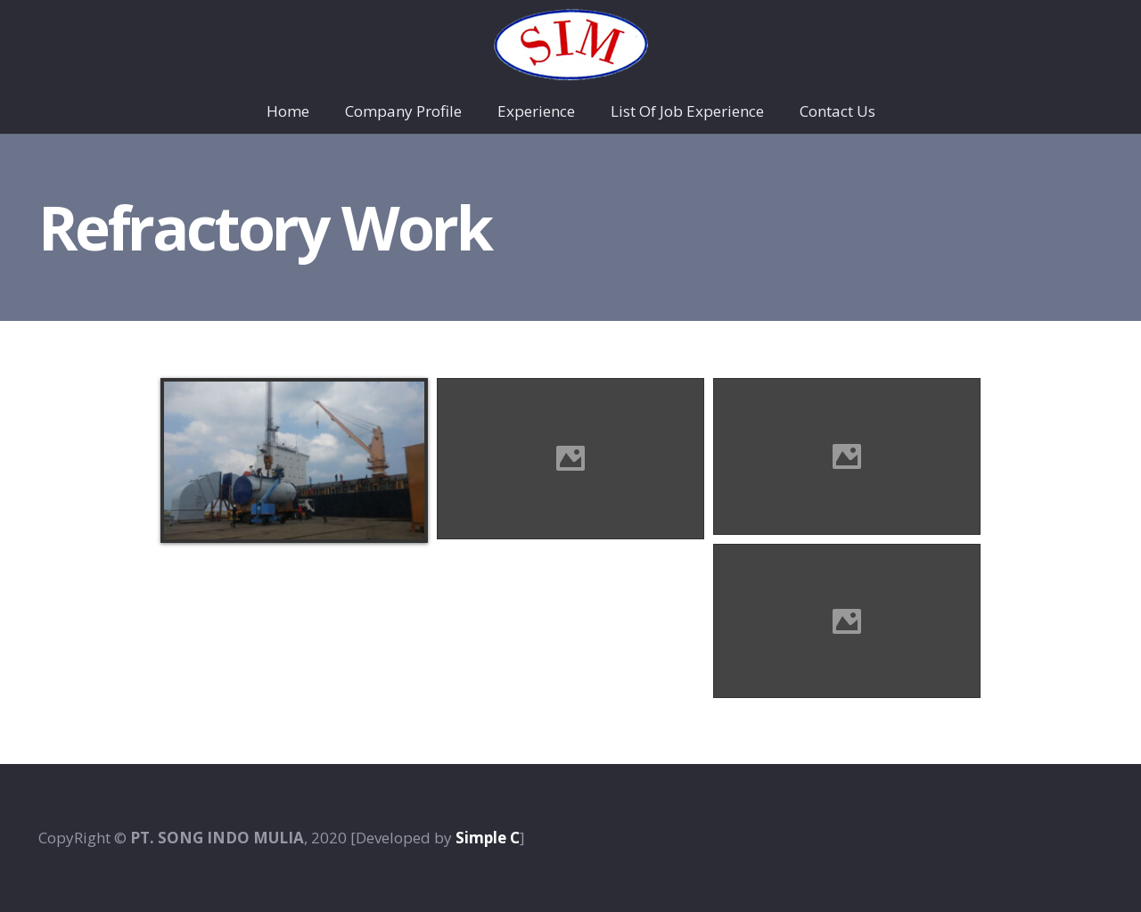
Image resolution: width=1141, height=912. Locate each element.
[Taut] (571, 44)
